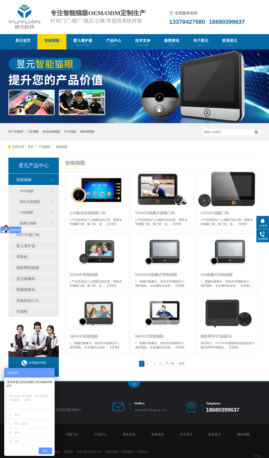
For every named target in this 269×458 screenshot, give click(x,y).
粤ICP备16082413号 (89, 451)
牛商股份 (127, 451)
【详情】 (111, 224)
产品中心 (113, 43)
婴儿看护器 (82, 43)
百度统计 (143, 451)
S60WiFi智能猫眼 (149, 336)
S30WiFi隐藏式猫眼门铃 (155, 213)
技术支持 (142, 43)
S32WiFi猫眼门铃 (214, 213)
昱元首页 (22, 43)
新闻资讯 (171, 43)
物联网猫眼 (87, 131)
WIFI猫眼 (70, 131)
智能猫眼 (51, 43)
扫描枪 (22, 311)
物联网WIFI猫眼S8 (216, 336)
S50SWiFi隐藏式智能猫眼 (156, 275)
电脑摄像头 (25, 290)
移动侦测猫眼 (51, 131)
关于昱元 (200, 43)
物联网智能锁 (27, 268)
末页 (182, 363)
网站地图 (243, 434)
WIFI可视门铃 (28, 235)
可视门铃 (72, 434)
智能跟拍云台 (27, 300)
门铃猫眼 (33, 131)
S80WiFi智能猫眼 (84, 336)
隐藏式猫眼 (28, 223)
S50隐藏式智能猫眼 (216, 275)
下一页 (169, 363)
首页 (31, 146)
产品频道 (45, 146)
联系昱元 (229, 43)
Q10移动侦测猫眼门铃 (88, 213)
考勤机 (22, 257)
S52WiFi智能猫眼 (84, 275)
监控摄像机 (25, 279)
